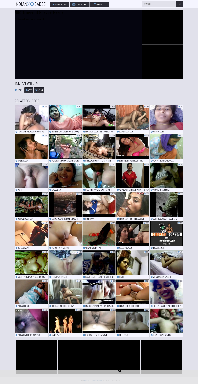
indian (39, 90)
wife (29, 90)
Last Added (79, 4)
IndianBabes (30, 4)
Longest (99, 4)
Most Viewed (59, 4)
